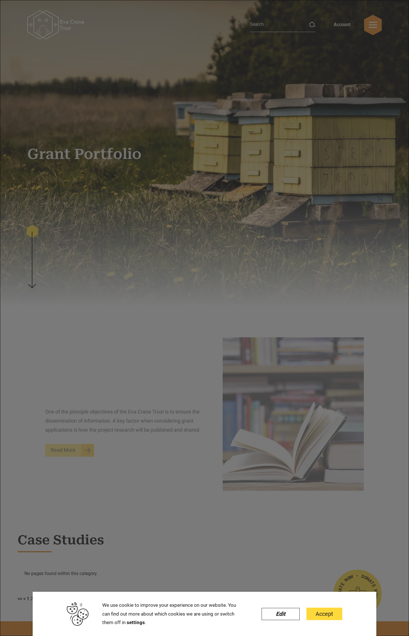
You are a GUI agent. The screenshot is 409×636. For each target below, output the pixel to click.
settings (136, 622)
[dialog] (204, 318)
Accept (324, 613)
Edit (280, 613)
